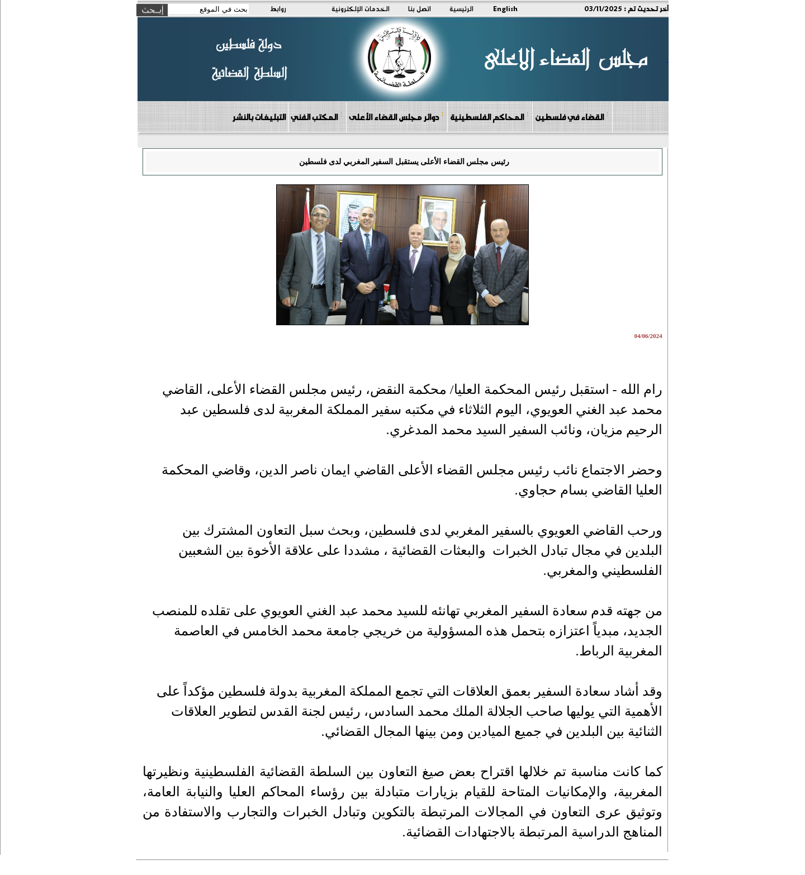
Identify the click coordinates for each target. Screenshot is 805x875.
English (505, 8)
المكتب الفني (317, 116)
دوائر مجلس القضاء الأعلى (396, 116)
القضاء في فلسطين (572, 116)
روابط (278, 8)
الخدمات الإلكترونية (361, 8)
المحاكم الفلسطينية (489, 116)
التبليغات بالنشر (259, 117)
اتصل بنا (419, 8)
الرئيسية (461, 8)
